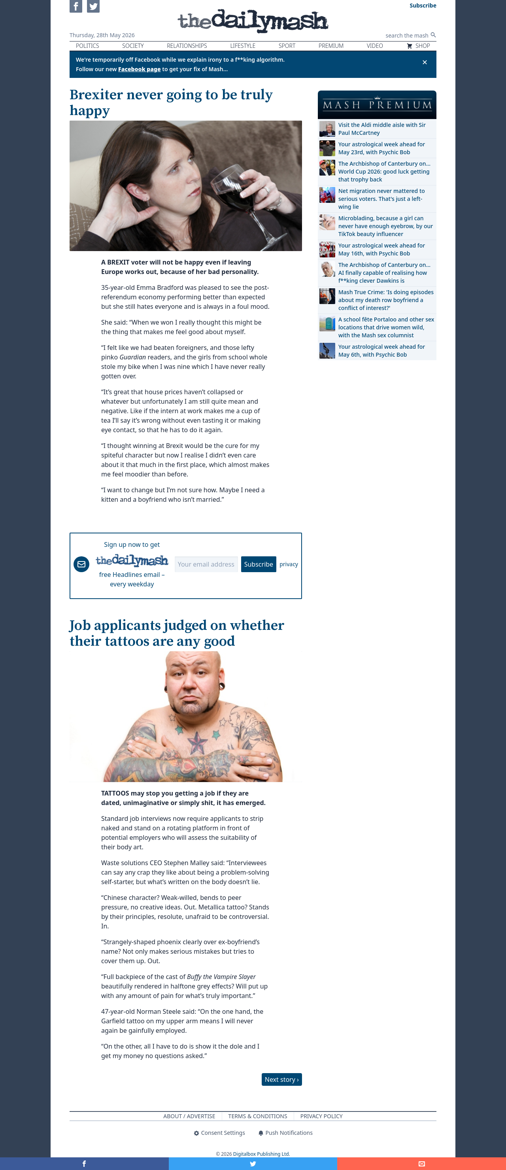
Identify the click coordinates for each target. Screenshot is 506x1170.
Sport (287, 45)
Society (132, 45)
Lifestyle (242, 45)
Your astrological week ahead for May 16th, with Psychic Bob (381, 249)
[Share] (421, 1163)
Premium (331, 45)
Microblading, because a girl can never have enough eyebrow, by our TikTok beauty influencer (385, 226)
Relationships (187, 45)
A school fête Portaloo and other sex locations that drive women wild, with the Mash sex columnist (386, 327)
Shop (418, 45)
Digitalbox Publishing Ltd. (261, 1154)
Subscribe (258, 564)
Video (375, 45)
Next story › (282, 1079)
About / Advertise (189, 1116)
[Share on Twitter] (253, 1163)
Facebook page (139, 69)
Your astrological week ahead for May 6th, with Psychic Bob (381, 350)
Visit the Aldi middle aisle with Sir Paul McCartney (382, 128)
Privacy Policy (321, 1116)
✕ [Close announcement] (425, 62)
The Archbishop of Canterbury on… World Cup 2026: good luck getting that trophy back (384, 171)
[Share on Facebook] (84, 1163)
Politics (87, 45)
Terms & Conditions (257, 1116)
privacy (288, 564)
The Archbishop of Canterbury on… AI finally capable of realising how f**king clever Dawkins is (384, 272)
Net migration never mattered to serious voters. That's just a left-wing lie (381, 198)
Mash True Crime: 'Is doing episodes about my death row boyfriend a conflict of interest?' (386, 300)
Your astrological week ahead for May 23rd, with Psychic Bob (381, 148)
